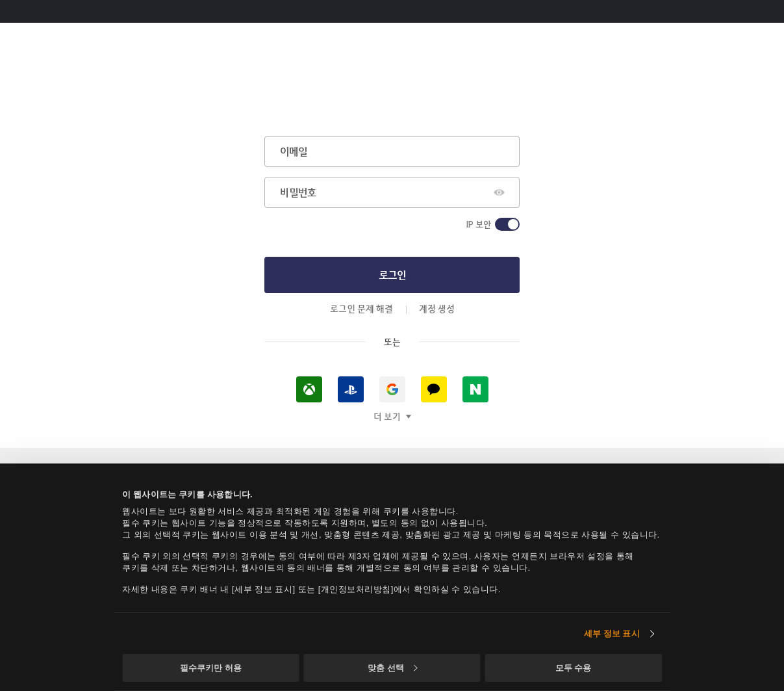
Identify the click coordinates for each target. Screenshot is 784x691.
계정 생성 (437, 308)
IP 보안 (478, 224)
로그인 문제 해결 (361, 308)
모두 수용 (573, 668)
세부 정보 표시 (612, 633)
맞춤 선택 (392, 668)
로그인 (392, 274)
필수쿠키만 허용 (211, 668)
